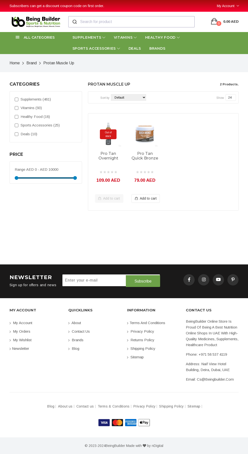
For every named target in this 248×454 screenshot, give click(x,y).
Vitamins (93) (28, 108)
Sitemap (135, 357)
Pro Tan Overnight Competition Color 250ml (108, 156)
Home (15, 63)
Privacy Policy (140, 331)
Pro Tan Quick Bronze (144, 155)
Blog (73, 348)
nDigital (157, 445)
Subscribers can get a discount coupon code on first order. (57, 6)
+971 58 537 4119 (213, 354)
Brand (31, 63)
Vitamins (125, 37)
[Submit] (74, 21)
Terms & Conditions (114, 406)
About (74, 322)
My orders (20, 331)
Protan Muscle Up (58, 63)
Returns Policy (140, 340)
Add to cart (109, 198)
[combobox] (131, 21)
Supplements (89, 37)
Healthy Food (162, 37)
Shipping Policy (141, 348)
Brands (157, 48)
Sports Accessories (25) (37, 125)
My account (21, 322)
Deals (135, 48)
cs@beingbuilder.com (215, 379)
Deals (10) (26, 134)
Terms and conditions (146, 322)
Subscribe (142, 280)
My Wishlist (21, 340)
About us (65, 406)
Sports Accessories (96, 48)
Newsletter (19, 348)
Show (220, 98)
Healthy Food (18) (32, 116)
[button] (36, 37)
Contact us (79, 331)
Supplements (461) (33, 99)
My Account (226, 6)
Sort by (104, 98)
